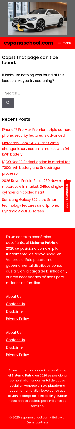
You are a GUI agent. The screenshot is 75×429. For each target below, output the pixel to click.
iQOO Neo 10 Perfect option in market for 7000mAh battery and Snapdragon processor (36, 168)
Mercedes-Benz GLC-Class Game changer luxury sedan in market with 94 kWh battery (35, 149)
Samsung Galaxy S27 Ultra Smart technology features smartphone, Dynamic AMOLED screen (30, 205)
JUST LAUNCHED (66, 196)
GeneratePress (38, 422)
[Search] (8, 103)
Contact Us (15, 304)
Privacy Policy (17, 318)
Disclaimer (15, 311)
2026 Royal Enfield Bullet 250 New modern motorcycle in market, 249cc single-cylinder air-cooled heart (37, 186)
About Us (13, 296)
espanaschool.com (28, 42)
